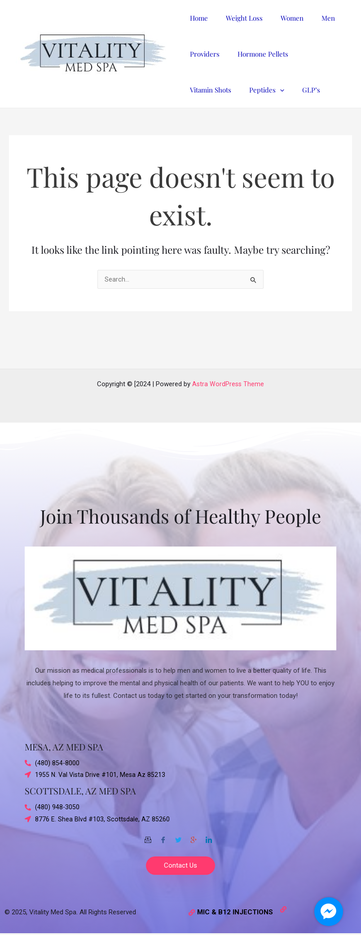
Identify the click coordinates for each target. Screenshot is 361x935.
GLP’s (245, 89)
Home (197, 17)
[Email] (147, 836)
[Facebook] (163, 836)
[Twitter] (178, 836)
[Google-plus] (193, 836)
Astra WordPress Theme (228, 381)
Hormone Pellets (256, 53)
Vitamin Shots (315, 53)
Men (312, 17)
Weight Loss (237, 17)
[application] (218, 90)
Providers (202, 53)
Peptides (205, 90)
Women (280, 17)
